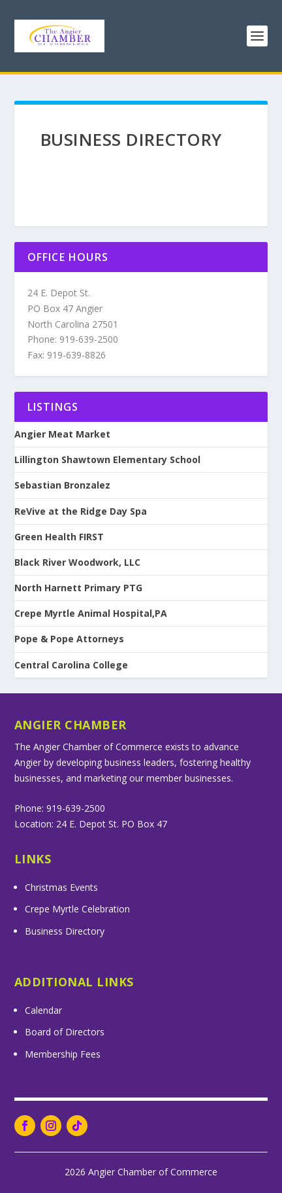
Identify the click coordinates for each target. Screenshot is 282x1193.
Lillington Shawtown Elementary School (107, 460)
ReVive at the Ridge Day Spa (80, 511)
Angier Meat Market (62, 434)
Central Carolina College (71, 665)
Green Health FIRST (59, 537)
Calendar (43, 1010)
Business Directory (64, 931)
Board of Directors (64, 1032)
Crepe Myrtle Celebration (77, 909)
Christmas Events (61, 887)
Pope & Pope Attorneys (69, 639)
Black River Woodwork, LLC (77, 562)
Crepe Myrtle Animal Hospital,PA (90, 613)
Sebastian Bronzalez (62, 485)
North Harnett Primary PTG (78, 588)
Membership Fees (63, 1054)
